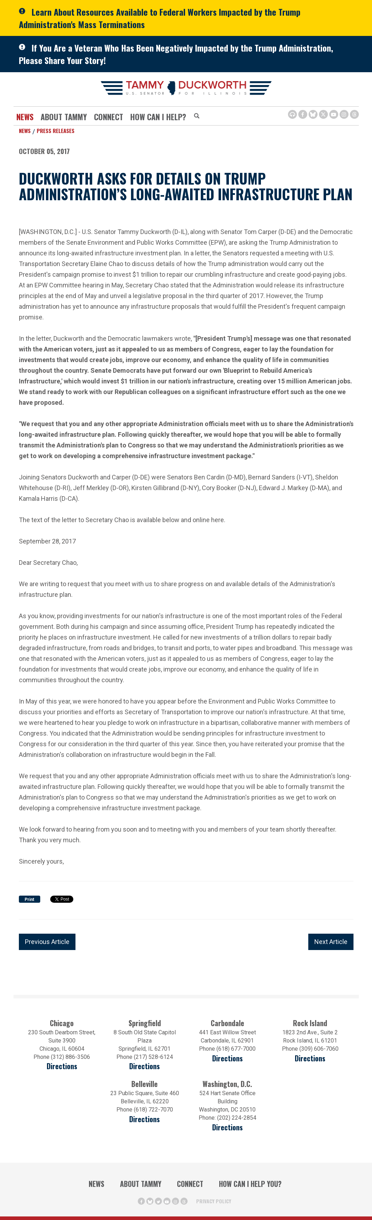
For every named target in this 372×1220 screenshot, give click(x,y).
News (24, 116)
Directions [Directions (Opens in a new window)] (144, 1119)
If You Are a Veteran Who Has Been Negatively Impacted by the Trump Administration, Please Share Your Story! (176, 54)
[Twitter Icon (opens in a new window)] (323, 114)
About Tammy (64, 116)
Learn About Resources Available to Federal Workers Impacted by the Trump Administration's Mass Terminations (159, 18)
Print (29, 899)
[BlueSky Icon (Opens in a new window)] (313, 114)
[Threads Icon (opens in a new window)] (354, 114)
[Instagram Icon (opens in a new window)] (344, 114)
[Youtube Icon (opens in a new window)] (333, 114)
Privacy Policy (213, 1201)
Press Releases (55, 130)
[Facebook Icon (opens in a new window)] (302, 114)
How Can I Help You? (250, 1183)
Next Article (330, 941)
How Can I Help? (158, 116)
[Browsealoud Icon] (292, 114)
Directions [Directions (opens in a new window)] (62, 1066)
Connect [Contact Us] (108, 116)
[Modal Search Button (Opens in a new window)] (196, 116)
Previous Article (47, 941)
